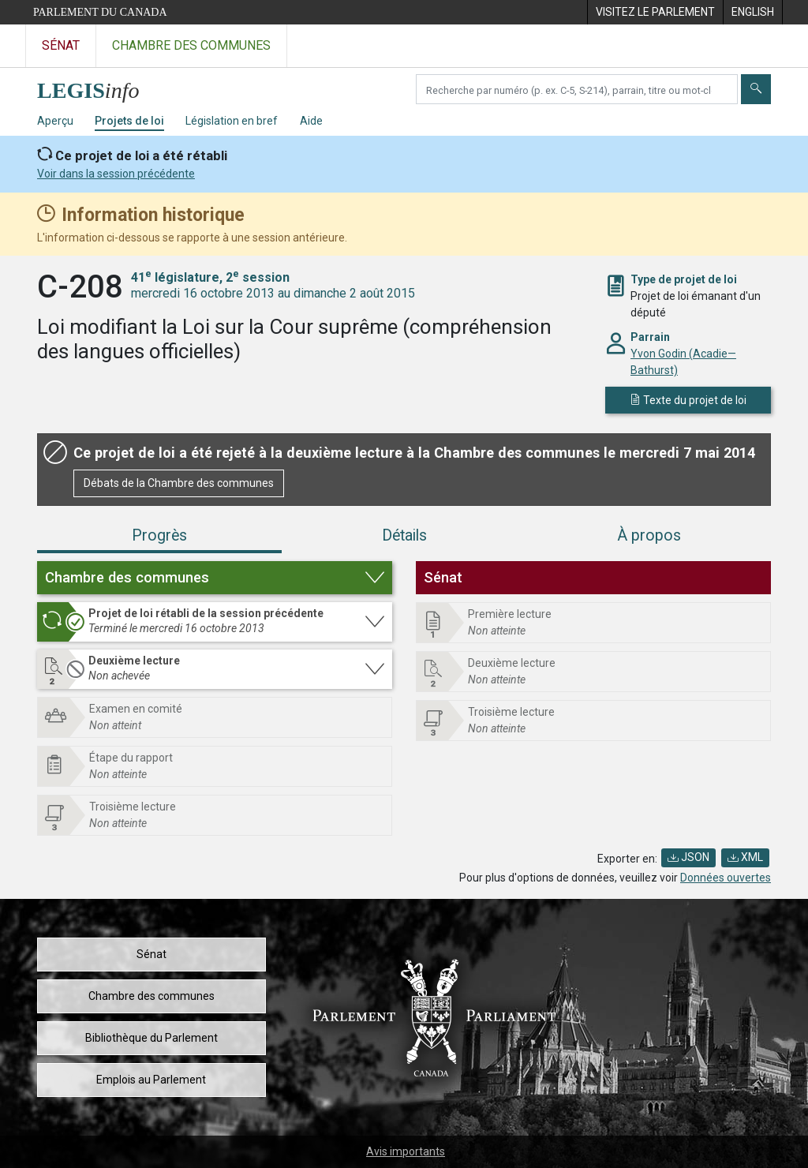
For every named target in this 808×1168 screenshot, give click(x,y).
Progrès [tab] (159, 535)
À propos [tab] (649, 535)
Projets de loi (129, 120)
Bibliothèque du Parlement (151, 1037)
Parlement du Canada (100, 12)
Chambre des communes (151, 996)
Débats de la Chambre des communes (179, 483)
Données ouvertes (725, 877)
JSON (688, 857)
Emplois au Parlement (151, 1079)
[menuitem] (655, 12)
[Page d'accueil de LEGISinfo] (97, 86)
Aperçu (55, 120)
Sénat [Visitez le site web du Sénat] (61, 45)
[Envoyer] (756, 89)
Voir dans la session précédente (116, 173)
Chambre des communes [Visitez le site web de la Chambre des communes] (191, 45)
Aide (311, 120)
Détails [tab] (404, 535)
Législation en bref (231, 120)
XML (745, 857)
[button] (214, 577)
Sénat (151, 954)
